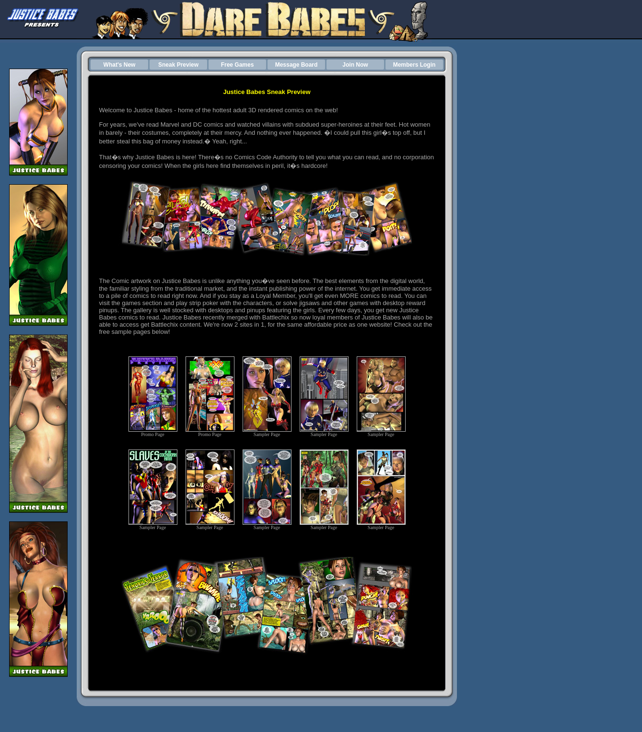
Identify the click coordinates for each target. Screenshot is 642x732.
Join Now (355, 64)
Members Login (414, 64)
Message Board (296, 64)
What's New (120, 64)
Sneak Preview (178, 64)
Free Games (237, 64)
